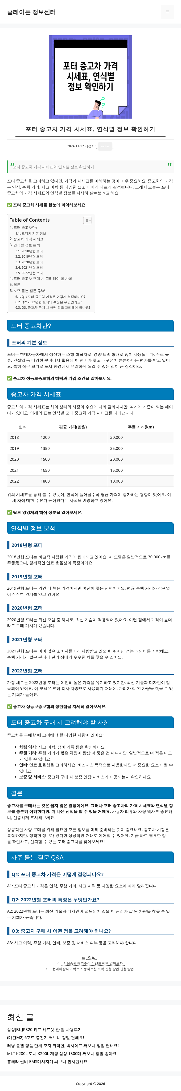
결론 (17, 284)
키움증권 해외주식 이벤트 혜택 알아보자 (93, 963)
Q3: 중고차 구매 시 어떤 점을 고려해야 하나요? (55, 307)
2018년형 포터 (32, 251)
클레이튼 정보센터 (31, 12)
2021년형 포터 (32, 267)
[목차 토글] (85, 220)
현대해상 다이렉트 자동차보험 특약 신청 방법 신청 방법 (93, 969)
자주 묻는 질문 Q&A (29, 290)
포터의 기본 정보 (33, 233)
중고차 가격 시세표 (28, 238)
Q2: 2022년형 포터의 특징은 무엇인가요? (51, 302)
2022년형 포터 (32, 273)
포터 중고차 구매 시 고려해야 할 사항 (42, 278)
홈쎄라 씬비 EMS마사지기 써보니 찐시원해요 (47, 1061)
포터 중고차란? (25, 227)
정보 (91, 957)
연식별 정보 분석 (26, 245)
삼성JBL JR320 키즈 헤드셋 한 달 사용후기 (44, 1029)
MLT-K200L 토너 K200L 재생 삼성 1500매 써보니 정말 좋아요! (62, 1053)
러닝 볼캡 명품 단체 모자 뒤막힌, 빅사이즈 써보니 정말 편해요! (63, 1045)
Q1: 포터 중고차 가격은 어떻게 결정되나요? (53, 296)
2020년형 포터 (32, 262)
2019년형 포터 (32, 256)
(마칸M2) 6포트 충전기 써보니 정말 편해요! (45, 1037)
